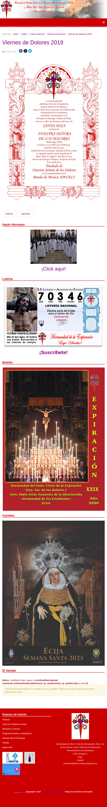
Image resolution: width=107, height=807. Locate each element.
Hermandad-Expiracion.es (53, 792)
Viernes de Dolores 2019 (32, 42)
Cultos (24, 34)
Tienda (5, 742)
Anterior (9, 214)
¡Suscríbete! (53, 352)
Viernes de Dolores (56, 34)
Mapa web (7, 747)
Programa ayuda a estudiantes (17, 733)
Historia (6, 719)
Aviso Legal (19, 792)
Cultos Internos (37, 34)
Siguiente (25, 214)
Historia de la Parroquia (13, 738)
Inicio (15, 34)
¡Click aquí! (53, 269)
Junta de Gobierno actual (14, 724)
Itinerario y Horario (11, 729)
